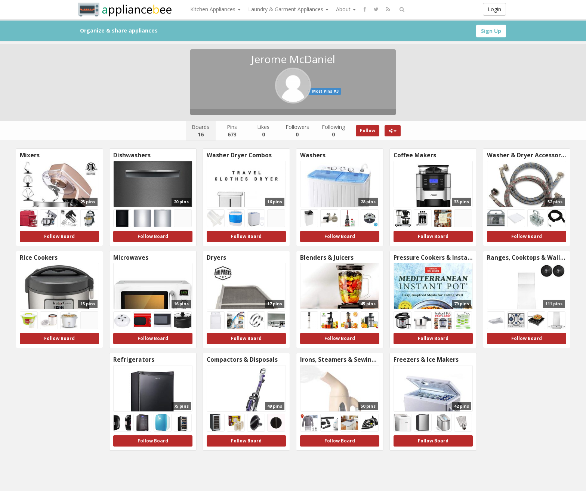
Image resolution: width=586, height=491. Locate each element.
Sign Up (491, 30)
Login (494, 9)
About (346, 9)
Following (333, 130)
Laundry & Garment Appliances (288, 9)
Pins (232, 130)
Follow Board (59, 236)
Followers (297, 130)
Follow (367, 130)
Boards (200, 130)
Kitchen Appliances (215, 9)
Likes (263, 130)
